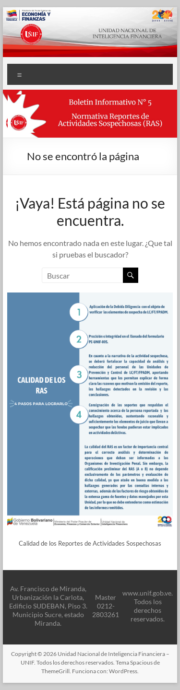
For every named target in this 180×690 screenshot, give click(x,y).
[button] (90, 114)
